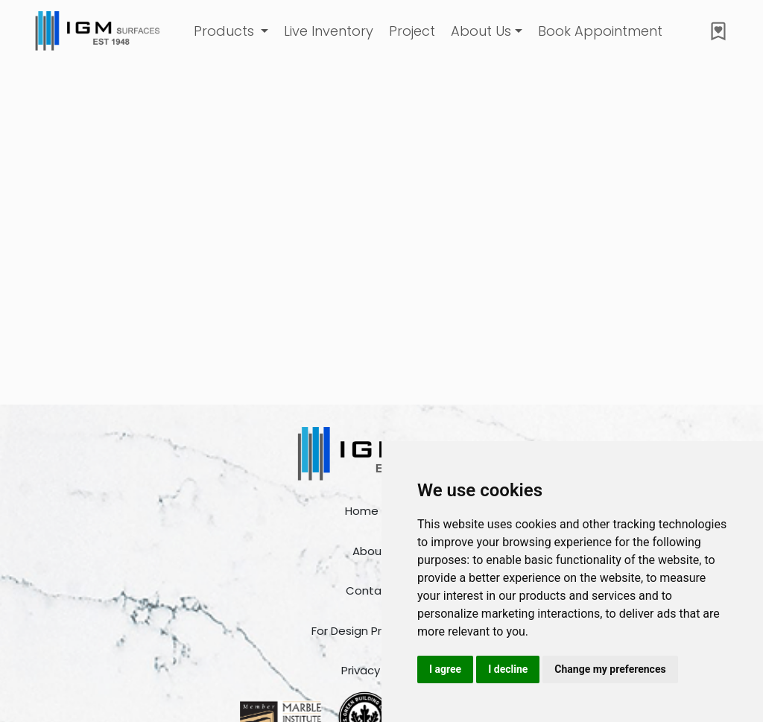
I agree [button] (445, 669)
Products (226, 31)
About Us (481, 31)
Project (412, 31)
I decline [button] (508, 669)
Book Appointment (600, 31)
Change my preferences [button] (609, 669)
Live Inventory (328, 31)
